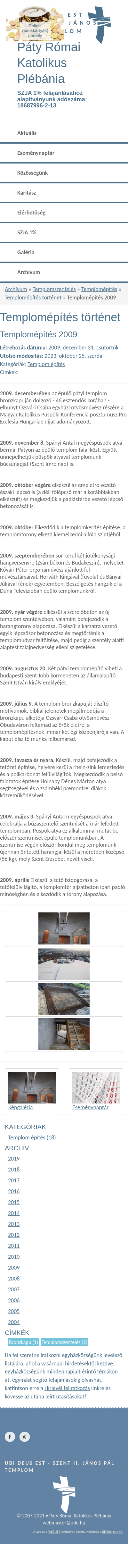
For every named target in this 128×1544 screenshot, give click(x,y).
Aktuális (26, 133)
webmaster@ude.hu (64, 1523)
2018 (14, 1169)
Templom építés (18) (32, 1137)
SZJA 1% (26, 232)
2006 (14, 1300)
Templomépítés (99, 289)
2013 (14, 1224)
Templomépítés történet (33, 297)
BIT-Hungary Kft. (112, 1532)
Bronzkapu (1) (23, 1342)
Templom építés (46, 364)
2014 (14, 1213)
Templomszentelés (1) (64, 1342)
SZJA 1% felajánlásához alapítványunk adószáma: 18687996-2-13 (52, 99)
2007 (14, 1289)
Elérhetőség (31, 212)
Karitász (26, 192)
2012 (14, 1234)
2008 (14, 1278)
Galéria (26, 252)
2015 (14, 1202)
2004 (14, 1322)
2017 (14, 1180)
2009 (14, 1267)
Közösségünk (32, 172)
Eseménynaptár (35, 152)
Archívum (28, 272)
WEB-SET (54, 1532)
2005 (14, 1311)
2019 (14, 1158)
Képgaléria (20, 1107)
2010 (14, 1256)
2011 (14, 1245)
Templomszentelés (54, 289)
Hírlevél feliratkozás (67, 1388)
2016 (14, 1191)
